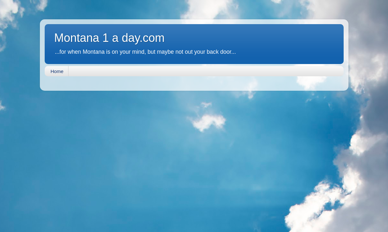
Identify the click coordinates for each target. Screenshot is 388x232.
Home (56, 71)
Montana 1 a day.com (109, 37)
